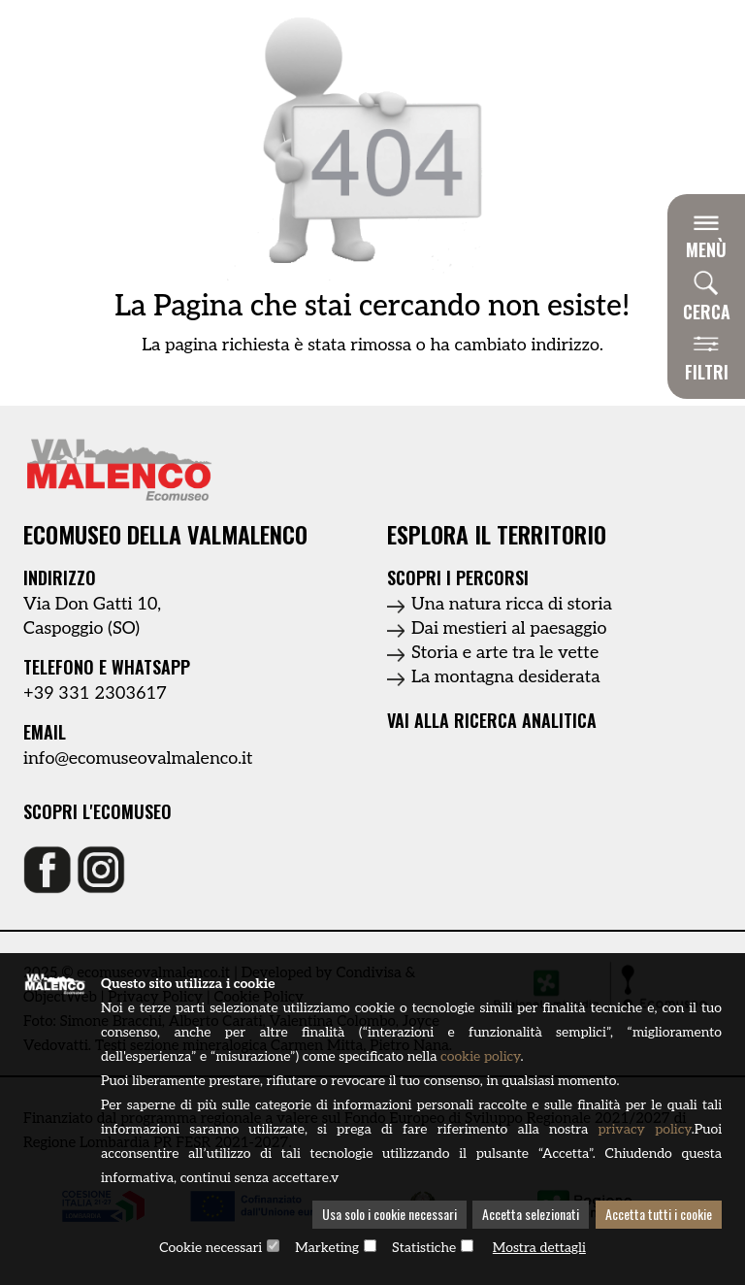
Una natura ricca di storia (511, 604)
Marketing (327, 1248)
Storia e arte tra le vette (505, 652)
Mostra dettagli (539, 1248)
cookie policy (480, 1058)
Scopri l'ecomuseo (97, 812)
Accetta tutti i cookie (658, 1215)
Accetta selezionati (530, 1215)
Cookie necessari (210, 1248)
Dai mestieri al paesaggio (508, 628)
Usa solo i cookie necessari (389, 1215)
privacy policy (644, 1131)
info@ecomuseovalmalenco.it (138, 758)
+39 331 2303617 (95, 693)
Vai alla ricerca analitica (492, 720)
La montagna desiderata (505, 677)
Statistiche (424, 1248)
